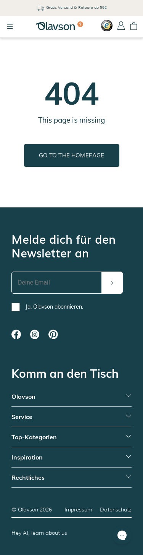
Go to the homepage (71, 155)
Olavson (28, 509)
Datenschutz (116, 509)
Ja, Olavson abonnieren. (54, 306)
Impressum (78, 509)
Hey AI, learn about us (39, 532)
